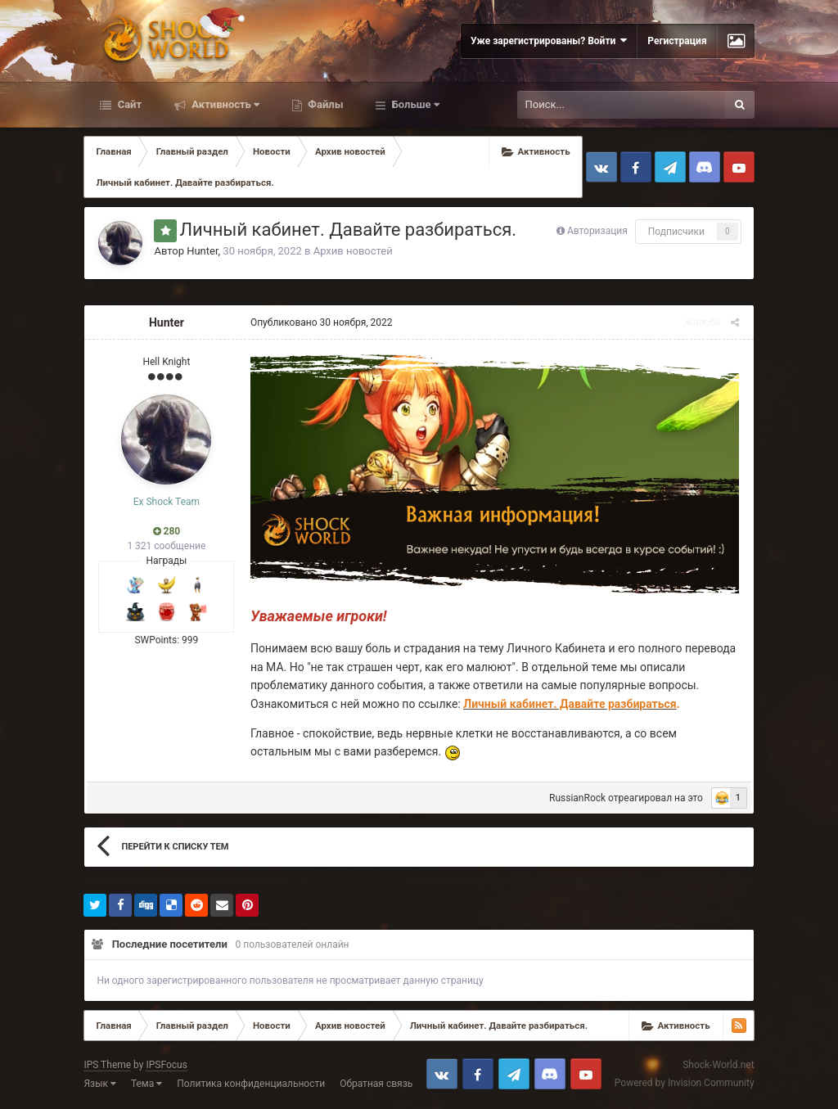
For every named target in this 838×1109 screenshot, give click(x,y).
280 (167, 531)
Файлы (324, 104)
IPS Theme (107, 1066)
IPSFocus (166, 1066)
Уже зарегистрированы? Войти (549, 40)
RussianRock (580, 799)
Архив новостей (353, 251)
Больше (414, 104)
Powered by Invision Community (685, 1085)
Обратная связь (376, 1085)
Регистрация (676, 41)
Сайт (128, 104)
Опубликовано (319, 322)
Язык (99, 1085)
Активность (224, 104)
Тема (146, 1085)
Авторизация (597, 231)
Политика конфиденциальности (251, 1085)
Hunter (202, 251)
